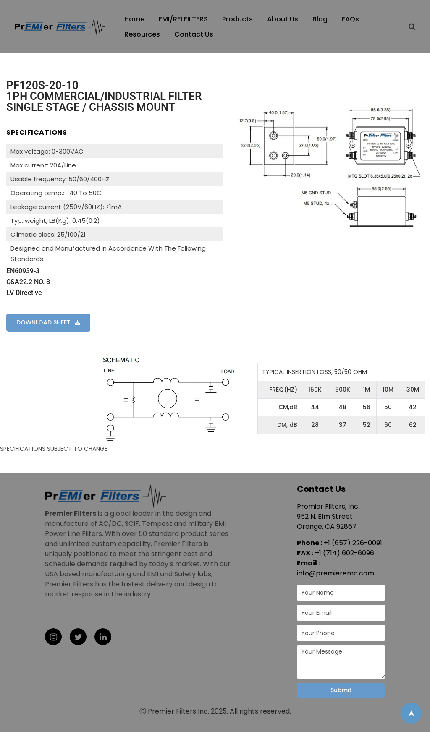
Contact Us (193, 34)
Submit (340, 690)
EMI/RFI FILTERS (183, 19)
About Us (282, 19)
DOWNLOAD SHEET (43, 322)
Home (134, 19)
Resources (142, 34)
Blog (320, 19)
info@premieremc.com (335, 573)
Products (237, 19)
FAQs (350, 19)
